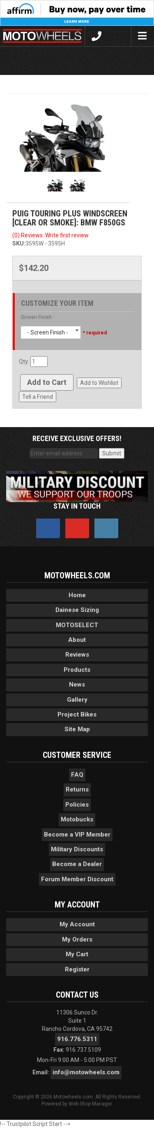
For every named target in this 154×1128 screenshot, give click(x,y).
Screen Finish (36, 317)
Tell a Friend (37, 396)
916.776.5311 (77, 1039)
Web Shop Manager (90, 1104)
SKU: (18, 243)
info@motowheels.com (86, 1072)
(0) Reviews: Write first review (50, 235)
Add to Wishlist (99, 383)
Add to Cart (47, 382)
